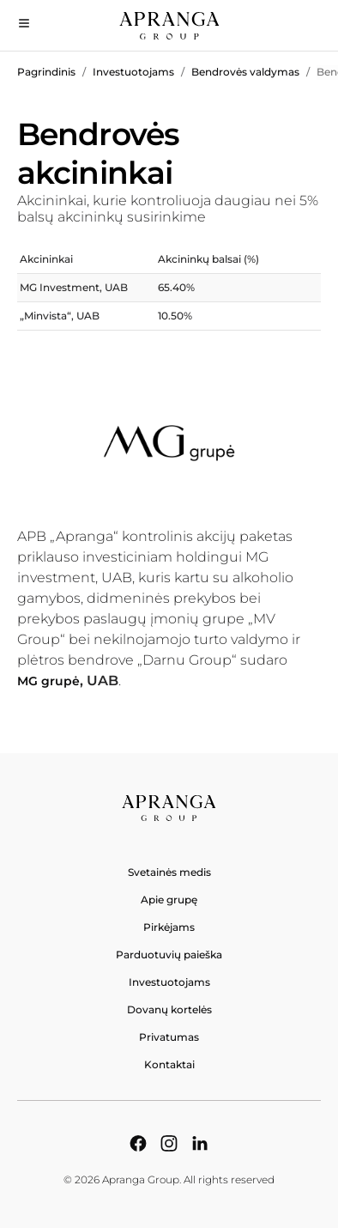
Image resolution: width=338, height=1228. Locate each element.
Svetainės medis (169, 872)
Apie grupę (169, 899)
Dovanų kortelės (169, 1009)
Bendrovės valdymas (245, 71)
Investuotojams (133, 71)
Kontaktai (169, 1064)
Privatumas (169, 1036)
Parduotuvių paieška (169, 954)
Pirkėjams (169, 927)
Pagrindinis (46, 71)
